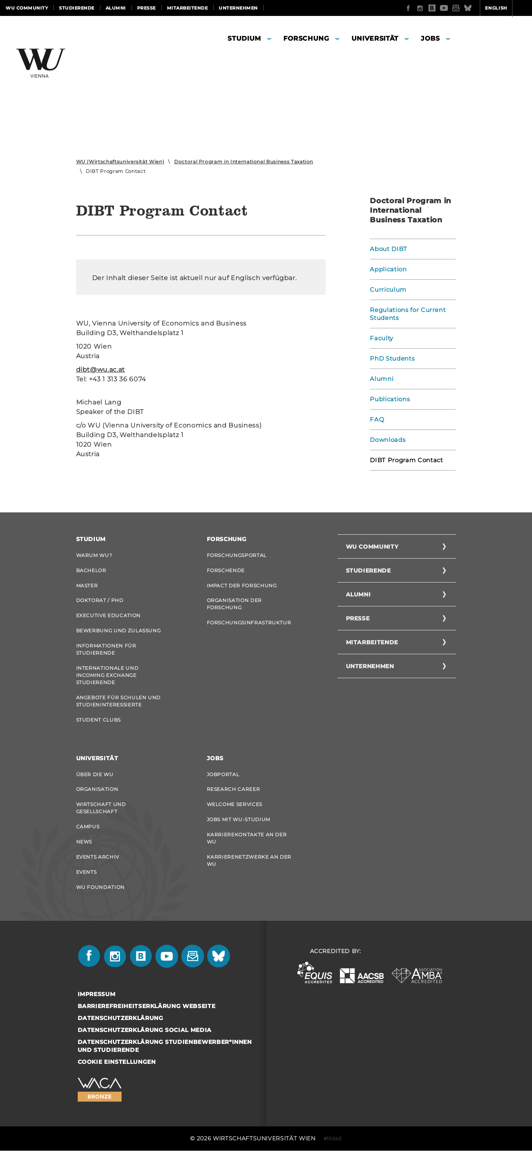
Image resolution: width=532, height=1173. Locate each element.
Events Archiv (97, 876)
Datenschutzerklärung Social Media (145, 1052)
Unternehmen (238, 8)
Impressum (97, 1016)
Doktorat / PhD (100, 604)
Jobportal (223, 787)
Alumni (116, 8)
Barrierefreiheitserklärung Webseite (147, 1028)
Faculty (381, 338)
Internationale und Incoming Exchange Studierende (107, 684)
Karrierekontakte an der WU (247, 855)
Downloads (387, 439)
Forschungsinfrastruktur (249, 628)
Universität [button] (375, 38)
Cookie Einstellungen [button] (117, 1084)
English (465, 8)
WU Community (27, 8)
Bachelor (91, 572)
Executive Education (108, 621)
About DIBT (387, 249)
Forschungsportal (237, 555)
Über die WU (95, 787)
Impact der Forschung (242, 588)
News (84, 859)
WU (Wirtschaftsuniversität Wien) (120, 162)
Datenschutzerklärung (120, 1040)
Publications (389, 399)
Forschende (226, 572)
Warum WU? (94, 555)
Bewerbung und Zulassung (118, 637)
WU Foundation (100, 908)
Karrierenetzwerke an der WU (249, 879)
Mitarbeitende (187, 8)
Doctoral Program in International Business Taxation (243, 162)
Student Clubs (98, 731)
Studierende (76, 8)
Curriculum (387, 289)
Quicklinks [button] (506, 8)
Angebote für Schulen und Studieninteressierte (118, 711)
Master (87, 588)
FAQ (376, 419)
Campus (88, 843)
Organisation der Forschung (234, 607)
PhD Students (391, 358)
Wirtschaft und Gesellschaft (101, 823)
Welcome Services (234, 819)
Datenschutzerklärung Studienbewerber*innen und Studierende (165, 1068)
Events (86, 892)
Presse (146, 8)
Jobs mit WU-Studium (238, 836)
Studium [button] (244, 38)
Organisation (97, 803)
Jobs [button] (430, 38)
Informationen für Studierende (106, 656)
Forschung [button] (306, 38)
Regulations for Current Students (406, 314)
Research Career (233, 803)
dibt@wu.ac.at (100, 369)
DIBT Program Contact (405, 460)
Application (387, 269)
